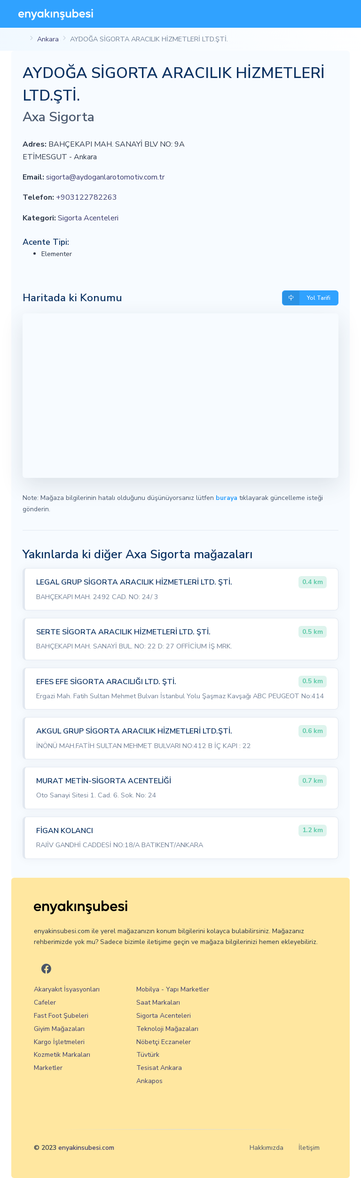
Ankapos (149, 1081)
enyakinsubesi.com (86, 1147)
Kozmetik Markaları (62, 1054)
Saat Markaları (158, 1002)
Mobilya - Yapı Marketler (172, 989)
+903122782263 (86, 197)
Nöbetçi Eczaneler (163, 1042)
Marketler (48, 1067)
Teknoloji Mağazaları (167, 1028)
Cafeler (45, 1002)
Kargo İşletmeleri (59, 1042)
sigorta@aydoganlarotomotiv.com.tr (105, 177)
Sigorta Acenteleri (88, 218)
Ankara (48, 39)
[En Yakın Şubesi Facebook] (46, 969)
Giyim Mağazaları (59, 1028)
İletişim (309, 1147)
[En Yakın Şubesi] (55, 14)
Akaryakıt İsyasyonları (67, 989)
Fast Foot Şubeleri (61, 1015)
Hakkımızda (266, 1147)
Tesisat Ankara (159, 1067)
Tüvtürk (147, 1054)
